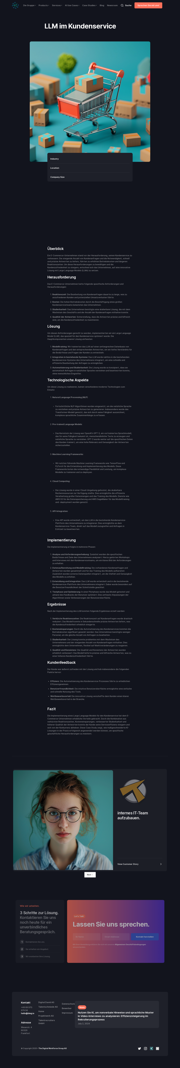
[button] (29, 5)
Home (41, 1011)
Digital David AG (46, 1002)
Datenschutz (68, 1004)
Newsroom (112, 5)
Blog (102, 5)
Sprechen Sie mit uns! (148, 5)
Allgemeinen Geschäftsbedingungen (130, 944)
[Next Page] (90, 874)
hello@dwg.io (27, 1013)
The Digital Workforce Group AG (52, 1048)
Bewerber (67, 1008)
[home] (15, 5)
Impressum (67, 1013)
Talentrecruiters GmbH (46, 1022)
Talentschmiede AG (48, 1007)
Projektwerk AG (46, 1016)
